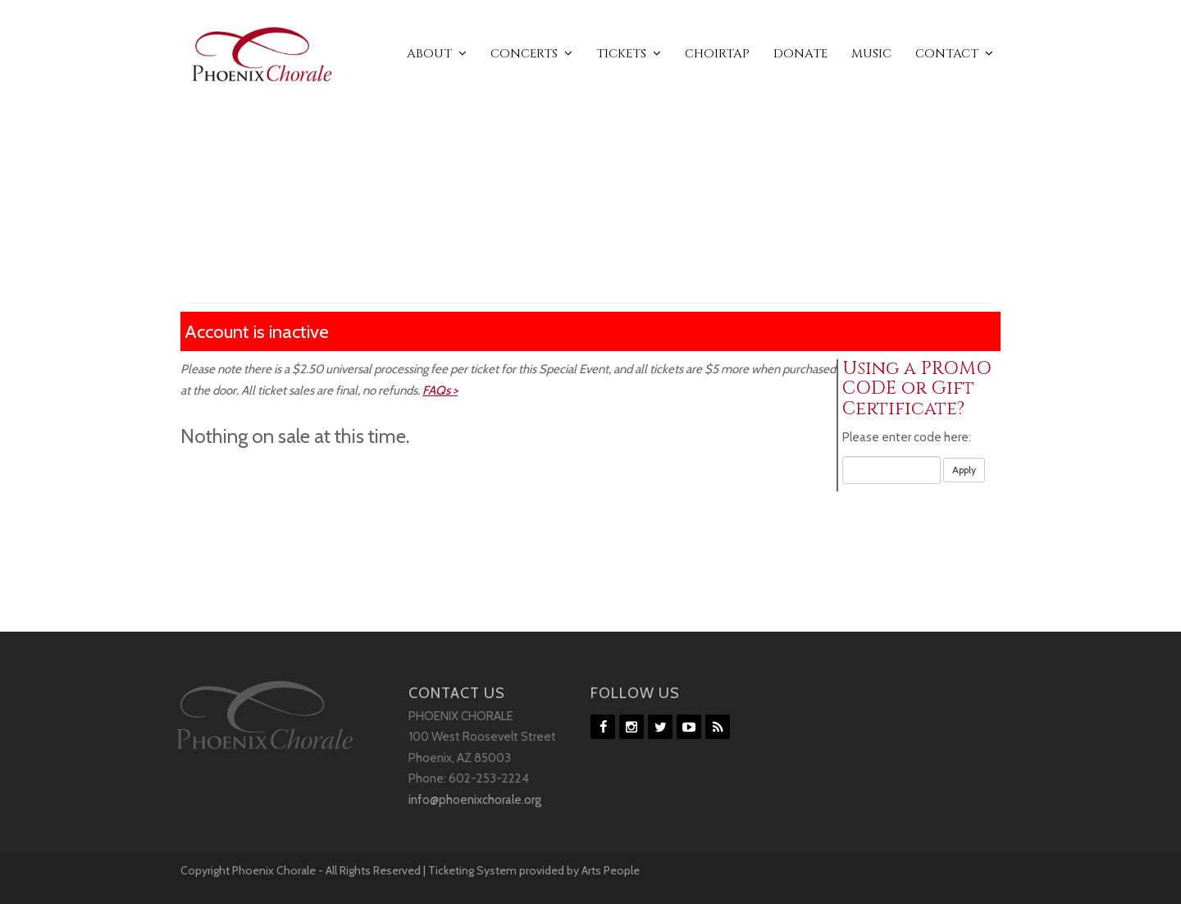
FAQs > (440, 390)
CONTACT (954, 53)
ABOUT (437, 53)
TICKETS (628, 53)
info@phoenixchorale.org (474, 799)
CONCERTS (531, 53)
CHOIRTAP (717, 53)
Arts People (610, 870)
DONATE (800, 53)
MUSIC (871, 53)
